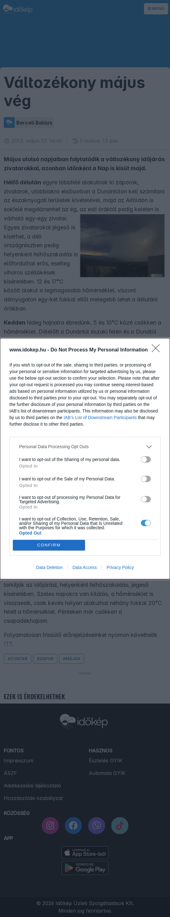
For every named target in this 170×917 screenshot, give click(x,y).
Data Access (84, 567)
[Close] (158, 350)
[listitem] (85, 446)
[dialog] (85, 458)
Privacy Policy (120, 567)
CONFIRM (49, 545)
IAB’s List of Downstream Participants (100, 417)
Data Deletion (49, 567)
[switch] (146, 459)
